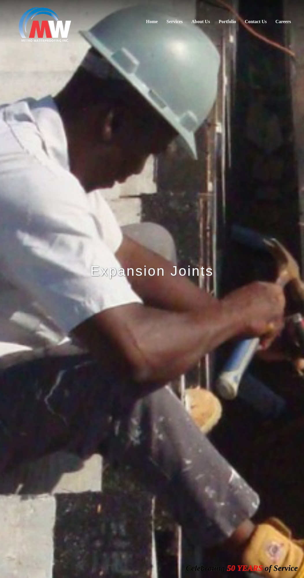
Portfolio (227, 21)
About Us (200, 21)
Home (152, 21)
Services (174, 21)
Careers (283, 21)
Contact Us (256, 21)
